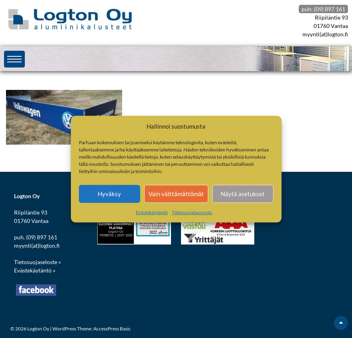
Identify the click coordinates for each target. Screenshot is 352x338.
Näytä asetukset (243, 193)
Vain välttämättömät (176, 193)
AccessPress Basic (112, 329)
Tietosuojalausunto (192, 212)
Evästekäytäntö (152, 212)
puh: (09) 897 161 (323, 9)
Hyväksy (109, 193)
